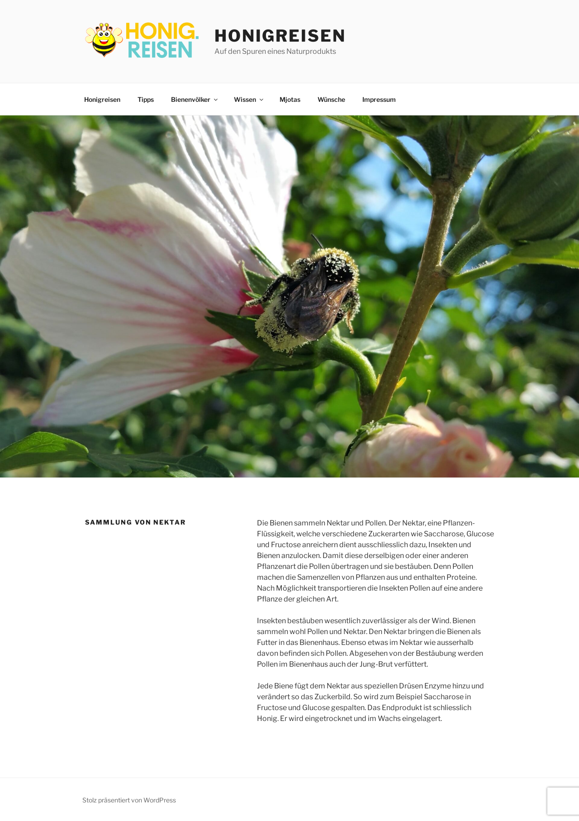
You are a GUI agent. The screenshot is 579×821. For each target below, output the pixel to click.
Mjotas (290, 99)
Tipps (146, 99)
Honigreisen (280, 36)
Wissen (249, 99)
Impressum (379, 99)
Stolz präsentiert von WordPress (129, 800)
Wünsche (331, 99)
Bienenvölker (195, 99)
